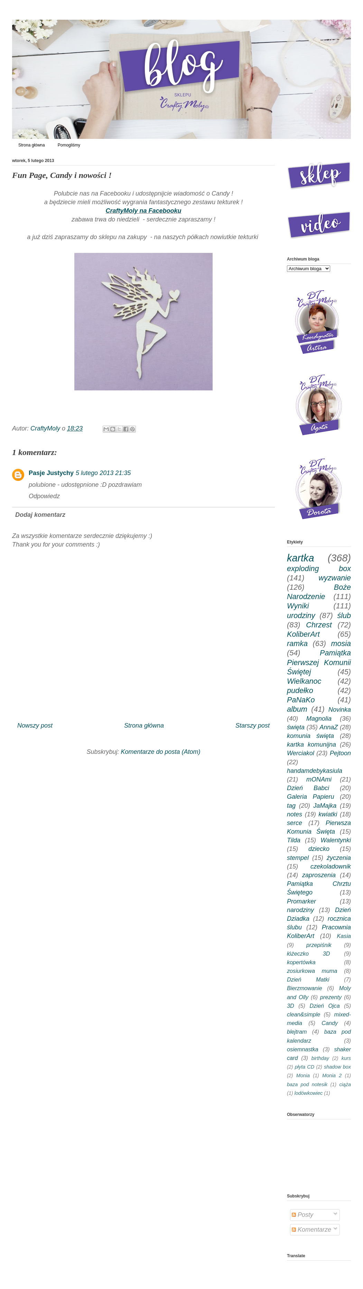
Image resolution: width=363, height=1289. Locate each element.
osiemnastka (302, 1049)
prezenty (331, 997)
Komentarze (311, 1229)
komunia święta (310, 735)
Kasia (344, 936)
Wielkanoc (304, 681)
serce (294, 822)
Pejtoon (340, 753)
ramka (297, 643)
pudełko (300, 690)
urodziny (301, 615)
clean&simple (303, 1014)
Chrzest (319, 624)
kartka (300, 557)
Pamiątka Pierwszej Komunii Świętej (319, 662)
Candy (330, 1023)
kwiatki (327, 814)
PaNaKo (301, 699)
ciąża (345, 1084)
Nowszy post (35, 725)
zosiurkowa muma (312, 971)
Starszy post (252, 725)
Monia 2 (332, 1075)
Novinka (339, 709)
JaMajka (324, 805)
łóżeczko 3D (308, 953)
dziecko (318, 848)
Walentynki (335, 840)
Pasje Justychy (51, 473)
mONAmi (319, 779)
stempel (298, 857)
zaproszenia (319, 875)
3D (290, 1006)
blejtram (297, 1032)
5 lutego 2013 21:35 (103, 473)
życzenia (339, 857)
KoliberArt (303, 634)
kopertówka (301, 962)
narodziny (300, 910)
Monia (303, 1075)
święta (296, 727)
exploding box (319, 568)
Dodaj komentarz (40, 514)
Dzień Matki (308, 979)
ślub (344, 615)
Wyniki (298, 605)
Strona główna (31, 145)
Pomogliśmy (69, 145)
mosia (341, 643)
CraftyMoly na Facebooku (143, 210)
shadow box (337, 1067)
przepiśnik (319, 945)
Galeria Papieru (310, 796)
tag (291, 805)
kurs (346, 1058)
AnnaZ (328, 727)
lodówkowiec (309, 1093)
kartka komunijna (311, 744)
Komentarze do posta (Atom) (160, 751)
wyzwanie (334, 578)
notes (294, 814)
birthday (320, 1058)
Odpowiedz (44, 496)
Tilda (293, 840)
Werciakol (300, 753)
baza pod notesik (307, 1084)
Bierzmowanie (304, 988)
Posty (302, 1214)
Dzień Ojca (325, 1006)
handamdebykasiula (314, 770)
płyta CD (304, 1067)
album (297, 709)
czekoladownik (330, 866)
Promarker (301, 901)
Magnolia (319, 718)
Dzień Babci (308, 788)
